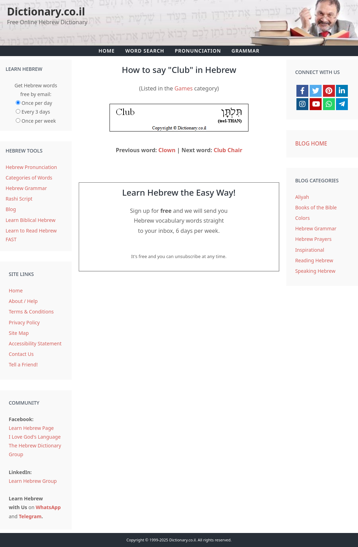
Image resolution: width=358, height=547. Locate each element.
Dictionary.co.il (46, 11)
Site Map (19, 333)
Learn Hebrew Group (33, 481)
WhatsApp (48, 507)
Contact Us (21, 354)
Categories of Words (29, 177)
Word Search (144, 50)
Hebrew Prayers (313, 239)
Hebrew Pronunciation (31, 167)
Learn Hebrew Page (31, 428)
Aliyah (302, 197)
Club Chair (227, 150)
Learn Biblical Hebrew (31, 220)
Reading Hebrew (314, 260)
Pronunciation (198, 50)
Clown (167, 150)
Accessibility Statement (35, 343)
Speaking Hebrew (315, 271)
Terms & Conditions (31, 311)
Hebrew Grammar (26, 188)
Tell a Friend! (23, 364)
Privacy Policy (24, 322)
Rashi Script (19, 198)
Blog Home (311, 143)
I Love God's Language (35, 436)
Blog (11, 209)
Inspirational (309, 250)
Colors (302, 218)
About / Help (23, 301)
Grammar (246, 50)
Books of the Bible (316, 207)
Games (183, 88)
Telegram (30, 516)
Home (106, 50)
